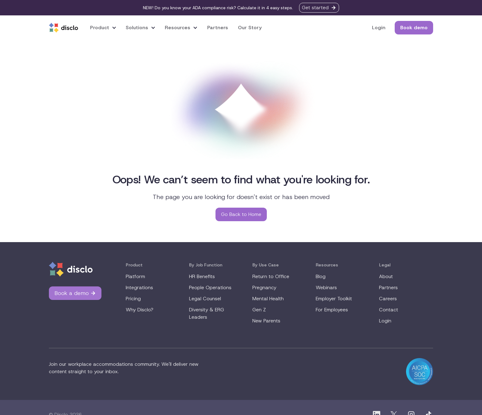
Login (378, 27)
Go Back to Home (241, 214)
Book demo (414, 27)
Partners (217, 27)
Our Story (250, 27)
